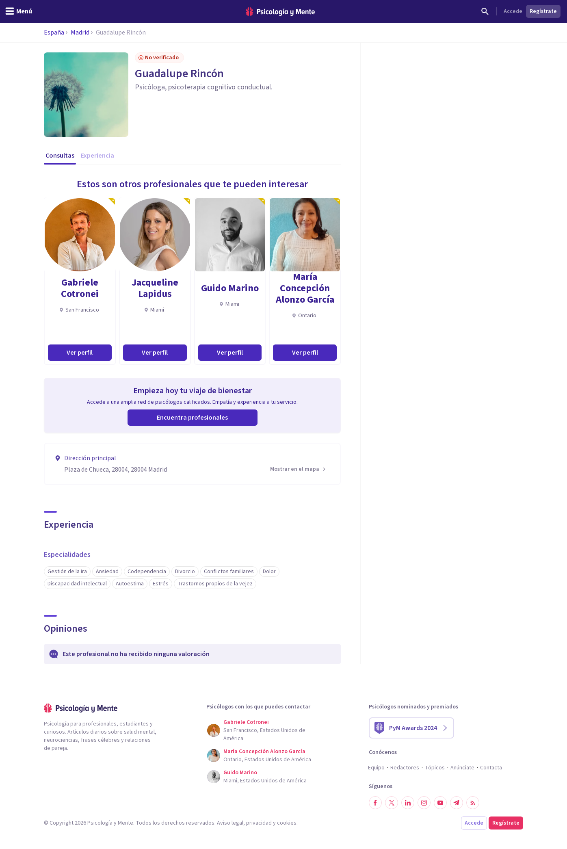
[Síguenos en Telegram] (456, 802)
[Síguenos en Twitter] (391, 802)
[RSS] (472, 802)
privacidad (259, 823)
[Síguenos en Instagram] (424, 802)
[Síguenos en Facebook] (375, 802)
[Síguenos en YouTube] (440, 802)
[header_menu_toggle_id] (18, 11)
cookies (286, 823)
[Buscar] (485, 11)
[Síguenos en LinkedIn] (407, 802)
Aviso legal (230, 823)
